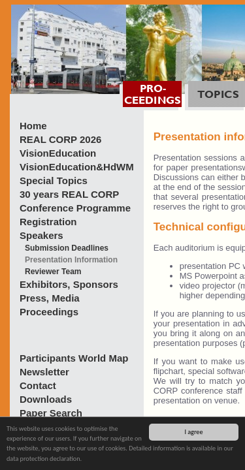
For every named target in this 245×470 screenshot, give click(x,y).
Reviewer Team (53, 271)
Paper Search (51, 412)
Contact (38, 385)
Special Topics (54, 180)
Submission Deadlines (66, 248)
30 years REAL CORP (69, 194)
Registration (48, 221)
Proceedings (49, 311)
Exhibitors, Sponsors (69, 284)
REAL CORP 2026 (60, 139)
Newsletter (44, 371)
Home (33, 125)
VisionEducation (58, 153)
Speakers (41, 235)
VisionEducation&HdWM (77, 166)
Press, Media (50, 298)
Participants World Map (74, 358)
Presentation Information (71, 259)
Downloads (46, 399)
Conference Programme (75, 207)
